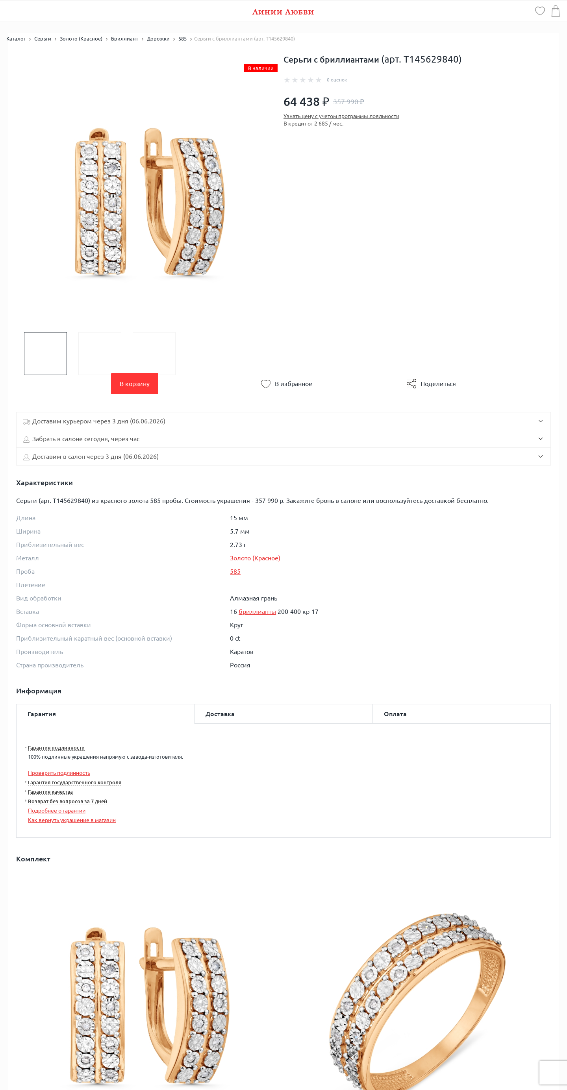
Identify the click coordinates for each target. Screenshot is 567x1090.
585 (235, 571)
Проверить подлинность (59, 773)
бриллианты (257, 611)
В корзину (135, 383)
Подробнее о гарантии (56, 810)
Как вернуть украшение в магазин (72, 820)
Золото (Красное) (255, 558)
